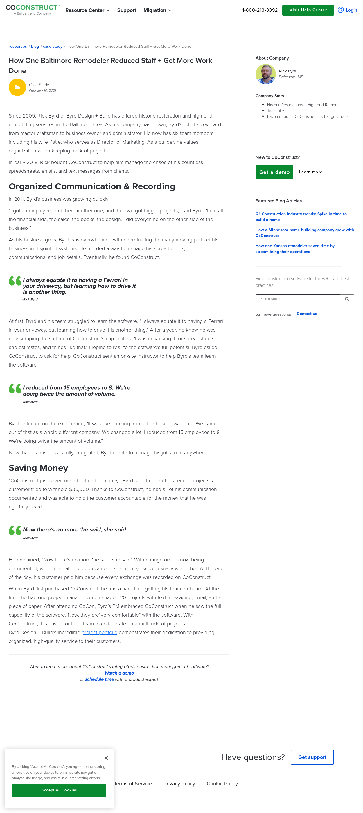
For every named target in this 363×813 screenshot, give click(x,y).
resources (18, 46)
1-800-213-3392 (260, 10)
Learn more (311, 172)
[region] (59, 778)
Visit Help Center (308, 10)
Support (126, 10)
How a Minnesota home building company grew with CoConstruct (305, 233)
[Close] (106, 758)
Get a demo (274, 172)
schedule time (99, 679)
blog (35, 46)
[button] (85, 10)
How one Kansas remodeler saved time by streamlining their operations (295, 249)
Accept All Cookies (59, 790)
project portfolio (99, 632)
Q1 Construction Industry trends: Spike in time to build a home (301, 217)
